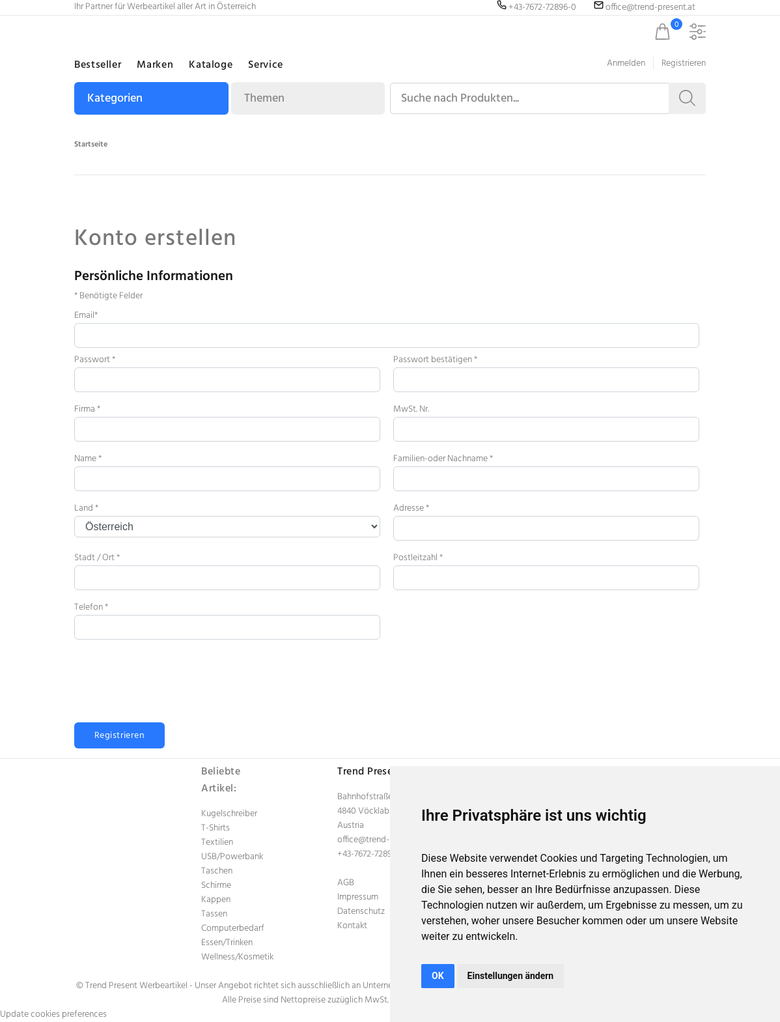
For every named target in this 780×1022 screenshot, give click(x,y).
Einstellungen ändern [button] (510, 976)
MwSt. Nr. (411, 409)
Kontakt (352, 925)
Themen (264, 98)
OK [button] (438, 976)
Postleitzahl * (418, 557)
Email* (86, 315)
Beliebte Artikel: (220, 780)
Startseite (90, 144)
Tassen (214, 914)
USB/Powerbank (232, 856)
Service (265, 65)
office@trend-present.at (382, 839)
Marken (155, 65)
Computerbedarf (232, 928)
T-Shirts (215, 828)
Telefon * (91, 607)
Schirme (216, 885)
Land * (86, 508)
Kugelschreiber (229, 813)
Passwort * (94, 359)
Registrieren (684, 63)
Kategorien (115, 98)
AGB (345, 882)
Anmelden (626, 63)
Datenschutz (361, 911)
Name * (88, 458)
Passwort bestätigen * (435, 359)
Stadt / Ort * (97, 557)
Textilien (217, 842)
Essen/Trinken (227, 942)
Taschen (216, 871)
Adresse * (411, 508)
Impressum (357, 897)
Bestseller (97, 65)
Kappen (215, 899)
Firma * (87, 409)
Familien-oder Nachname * (443, 458)
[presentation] (173, 686)
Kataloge (210, 65)
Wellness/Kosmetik (237, 957)
